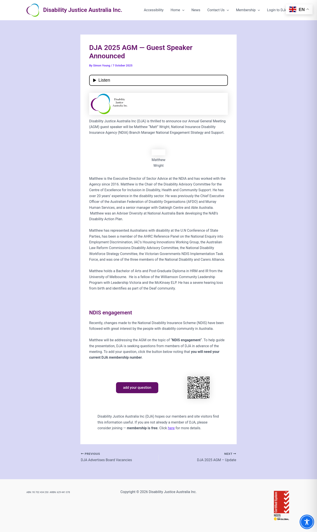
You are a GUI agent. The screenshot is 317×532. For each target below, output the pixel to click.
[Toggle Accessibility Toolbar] (307, 522)
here (171, 428)
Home (177, 10)
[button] (182, 10)
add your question (137, 387)
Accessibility (154, 10)
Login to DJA (277, 10)
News (196, 10)
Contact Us (218, 10)
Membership (248, 10)
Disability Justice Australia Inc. (82, 10)
